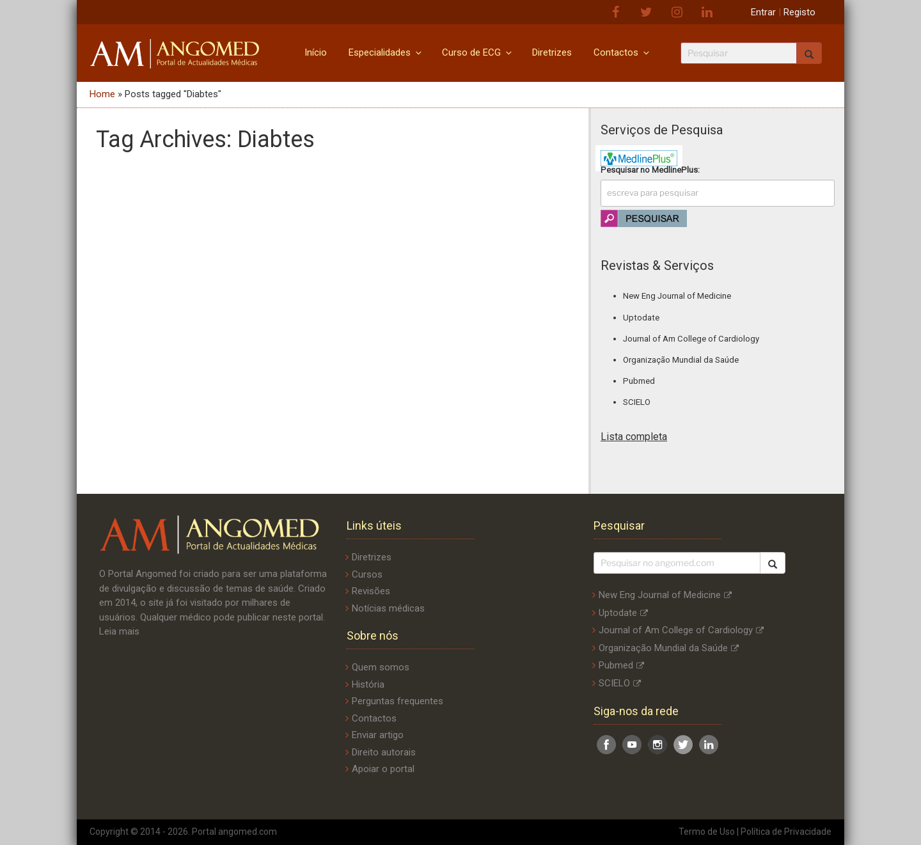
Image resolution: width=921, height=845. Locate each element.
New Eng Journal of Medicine (677, 296)
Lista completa (634, 436)
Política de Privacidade (786, 831)
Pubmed (639, 381)
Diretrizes (552, 52)
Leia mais (119, 631)
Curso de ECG (478, 52)
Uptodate (641, 317)
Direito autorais (384, 752)
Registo (799, 12)
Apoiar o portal (383, 769)
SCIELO (636, 402)
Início (315, 52)
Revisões (371, 591)
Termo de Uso (707, 831)
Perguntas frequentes (397, 701)
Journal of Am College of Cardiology (691, 339)
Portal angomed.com (234, 831)
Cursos (367, 574)
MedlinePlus (675, 170)
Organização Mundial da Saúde (681, 360)
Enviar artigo (378, 735)
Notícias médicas (388, 608)
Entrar (763, 12)
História (368, 684)
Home (102, 94)
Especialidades (386, 52)
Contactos (622, 52)
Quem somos (380, 667)
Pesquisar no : (650, 170)
